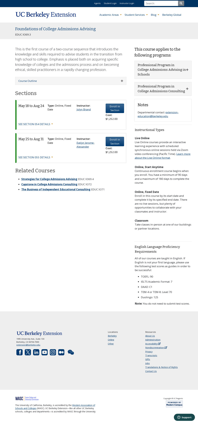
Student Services (135, 15)
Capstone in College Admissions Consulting (49, 184)
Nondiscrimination (156, 347)
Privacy (149, 351)
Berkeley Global (171, 15)
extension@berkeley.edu (28, 344)
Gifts (147, 359)
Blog (154, 15)
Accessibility (153, 343)
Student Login (110, 3)
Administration (152, 339)
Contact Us (151, 371)
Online (111, 339)
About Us (150, 335)
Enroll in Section (115, 108)
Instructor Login (127, 3)
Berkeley (112, 335)
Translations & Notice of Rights (161, 367)
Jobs (147, 363)
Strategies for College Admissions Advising (49, 179)
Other (111, 343)
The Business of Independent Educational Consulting (55, 189)
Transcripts (151, 355)
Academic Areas (109, 15)
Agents (97, 3)
